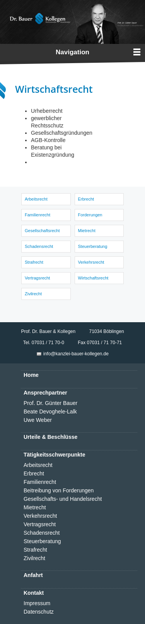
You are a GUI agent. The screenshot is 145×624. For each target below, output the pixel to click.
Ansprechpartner (45, 393)
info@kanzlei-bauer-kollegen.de (76, 353)
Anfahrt (33, 575)
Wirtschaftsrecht (93, 278)
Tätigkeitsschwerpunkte (54, 455)
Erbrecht (86, 199)
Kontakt (34, 593)
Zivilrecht (33, 293)
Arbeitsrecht (36, 199)
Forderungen (90, 214)
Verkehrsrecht (91, 262)
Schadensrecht (39, 246)
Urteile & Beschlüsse (50, 437)
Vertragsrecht (37, 278)
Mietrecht (87, 230)
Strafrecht (34, 262)
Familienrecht (37, 214)
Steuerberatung (92, 246)
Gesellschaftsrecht (42, 230)
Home (31, 375)
